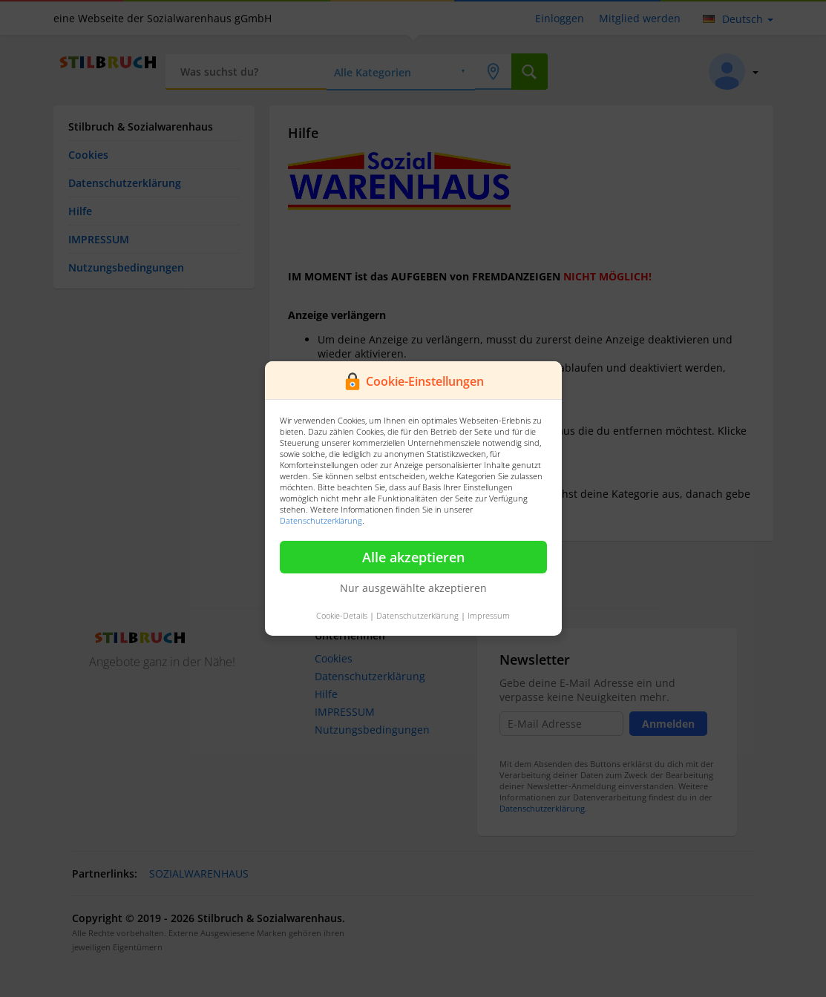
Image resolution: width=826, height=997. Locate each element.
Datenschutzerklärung (321, 520)
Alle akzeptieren (413, 557)
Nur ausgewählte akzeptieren (413, 588)
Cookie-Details (341, 615)
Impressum (489, 615)
